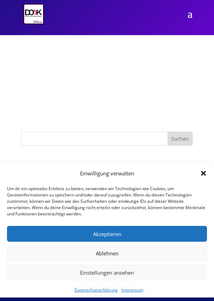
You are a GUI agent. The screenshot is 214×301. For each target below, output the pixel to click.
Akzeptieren (107, 234)
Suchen (180, 138)
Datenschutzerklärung (96, 290)
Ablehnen (107, 253)
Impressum (132, 290)
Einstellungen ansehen (107, 272)
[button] (203, 173)
